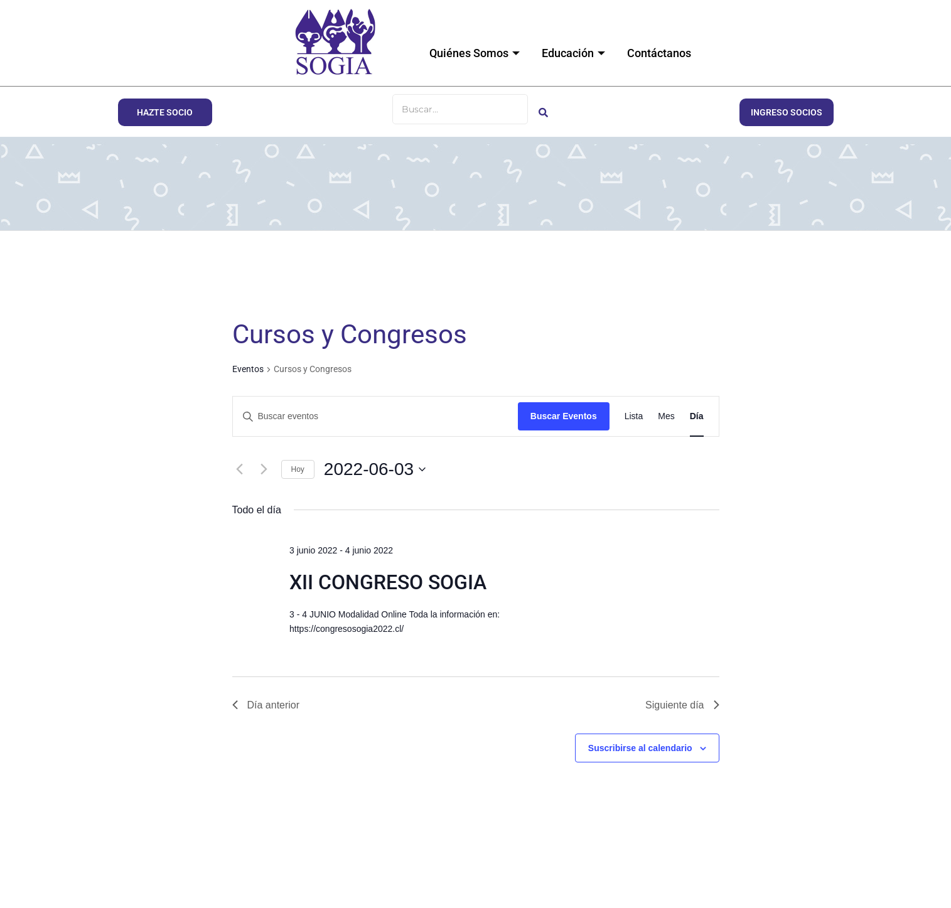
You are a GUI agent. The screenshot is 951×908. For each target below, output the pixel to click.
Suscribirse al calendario (640, 748)
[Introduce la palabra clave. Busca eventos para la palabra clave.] (375, 416)
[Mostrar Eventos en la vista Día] (697, 416)
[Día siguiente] (264, 469)
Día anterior (266, 705)
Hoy (297, 469)
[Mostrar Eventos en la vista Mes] (666, 416)
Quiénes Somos (476, 53)
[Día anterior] (239, 469)
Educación (575, 53)
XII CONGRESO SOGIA (387, 582)
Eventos (248, 369)
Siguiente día (682, 705)
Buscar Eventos (563, 416)
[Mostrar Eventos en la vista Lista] (634, 416)
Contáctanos (659, 53)
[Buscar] (460, 109)
